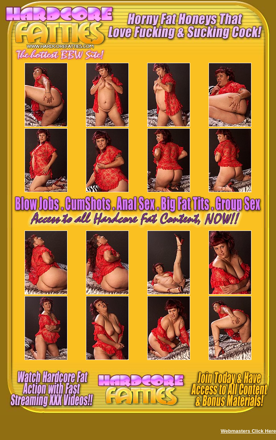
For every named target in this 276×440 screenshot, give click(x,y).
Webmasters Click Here (248, 431)
